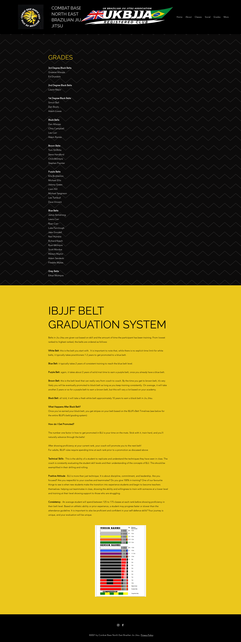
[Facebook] (122, 625)
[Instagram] (118, 625)
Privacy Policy (147, 635)
